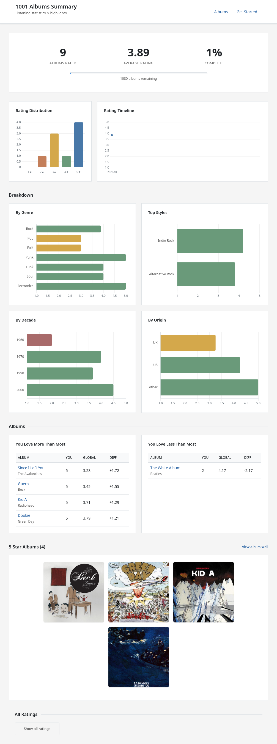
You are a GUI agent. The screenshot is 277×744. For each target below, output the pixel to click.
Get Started (247, 11)
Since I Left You (31, 467)
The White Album (165, 467)
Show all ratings (37, 728)
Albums (221, 11)
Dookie (24, 515)
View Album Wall (255, 547)
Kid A (22, 499)
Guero (23, 483)
